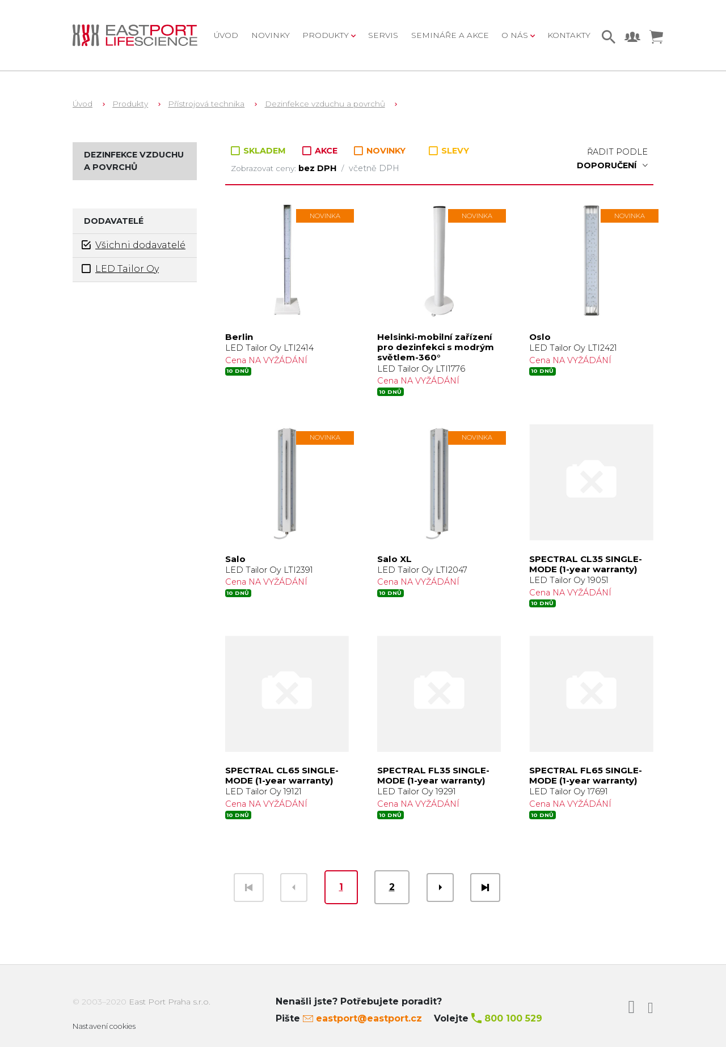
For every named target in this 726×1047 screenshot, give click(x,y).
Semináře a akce (450, 35)
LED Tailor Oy (120, 269)
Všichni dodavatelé (133, 245)
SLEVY (449, 151)
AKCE (321, 151)
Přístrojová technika (206, 103)
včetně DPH (374, 168)
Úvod (226, 35)
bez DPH (318, 168)
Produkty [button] (326, 35)
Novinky (270, 35)
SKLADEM (259, 151)
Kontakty (568, 35)
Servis (383, 35)
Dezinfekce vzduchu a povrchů (325, 103)
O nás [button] (515, 35)
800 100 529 (513, 1018)
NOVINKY (380, 151)
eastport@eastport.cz (369, 1018)
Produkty (130, 103)
